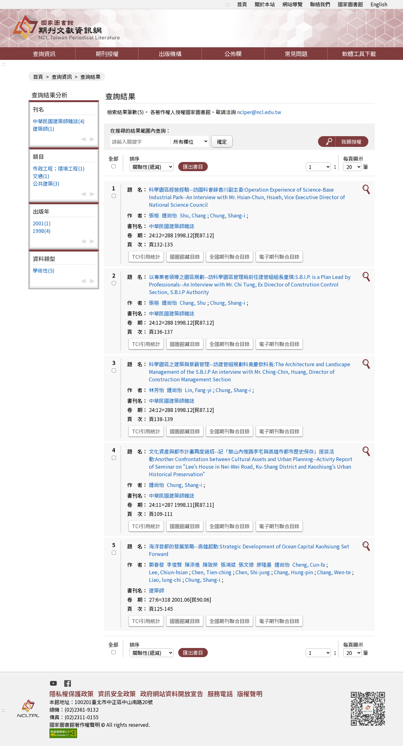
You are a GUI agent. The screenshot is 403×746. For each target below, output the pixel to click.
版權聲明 (249, 693)
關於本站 (265, 4)
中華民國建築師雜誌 (171, 226)
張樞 (154, 215)
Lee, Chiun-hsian (168, 572)
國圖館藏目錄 (185, 256)
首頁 (242, 4)
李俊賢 (174, 564)
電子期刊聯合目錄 (279, 256)
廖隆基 (264, 564)
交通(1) (41, 176)
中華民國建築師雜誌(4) (59, 121)
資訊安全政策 (117, 693)
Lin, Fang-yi (198, 390)
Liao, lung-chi (165, 579)
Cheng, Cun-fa (308, 564)
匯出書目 (193, 166)
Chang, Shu (193, 302)
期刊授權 (107, 53)
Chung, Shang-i (227, 215)
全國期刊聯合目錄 (229, 256)
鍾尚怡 (169, 215)
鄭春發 (156, 564)
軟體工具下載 (359, 53)
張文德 (246, 564)
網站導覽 (292, 4)
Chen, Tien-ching (211, 572)
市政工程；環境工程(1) (59, 168)
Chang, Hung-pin (293, 572)
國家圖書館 (350, 4)
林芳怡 (156, 390)
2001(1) (42, 223)
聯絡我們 (320, 4)
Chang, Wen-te (334, 572)
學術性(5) (43, 270)
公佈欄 (232, 53)
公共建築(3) (46, 183)
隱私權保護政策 (71, 693)
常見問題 (296, 53)
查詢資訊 (44, 53)
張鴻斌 (228, 564)
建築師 (156, 590)
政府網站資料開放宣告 (171, 693)
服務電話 (220, 693)
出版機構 (170, 53)
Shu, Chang (193, 215)
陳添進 (192, 564)
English (379, 4)
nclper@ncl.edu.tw (259, 112)
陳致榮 (210, 564)
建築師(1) (43, 128)
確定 (222, 141)
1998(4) (42, 230)
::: (228, 4)
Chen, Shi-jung (253, 572)
